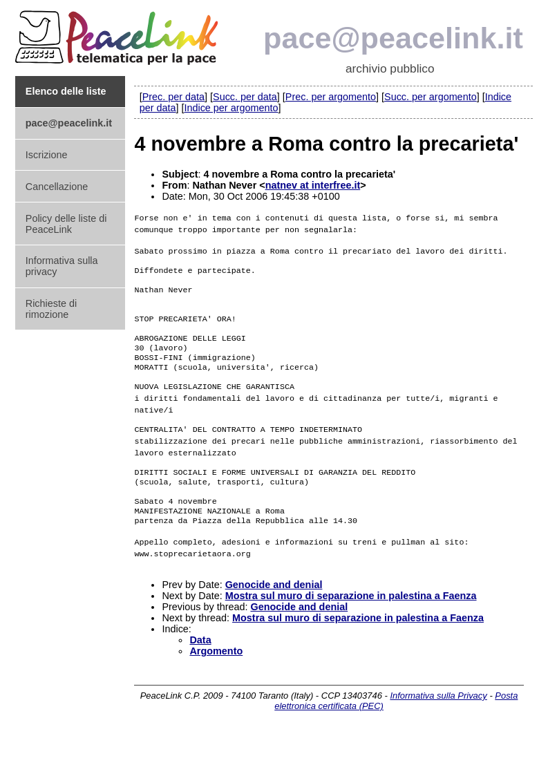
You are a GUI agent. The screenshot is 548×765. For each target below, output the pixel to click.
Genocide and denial (274, 614)
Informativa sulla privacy (62, 266)
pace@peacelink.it (393, 38)
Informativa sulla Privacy (438, 725)
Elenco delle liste (66, 91)
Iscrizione (47, 154)
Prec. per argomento (330, 96)
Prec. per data (173, 96)
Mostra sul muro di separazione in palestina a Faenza (351, 625)
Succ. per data (245, 96)
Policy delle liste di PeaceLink (66, 224)
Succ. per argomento (430, 96)
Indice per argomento (231, 107)
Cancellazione (57, 186)
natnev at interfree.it (313, 185)
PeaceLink (119, 33)
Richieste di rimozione (51, 309)
